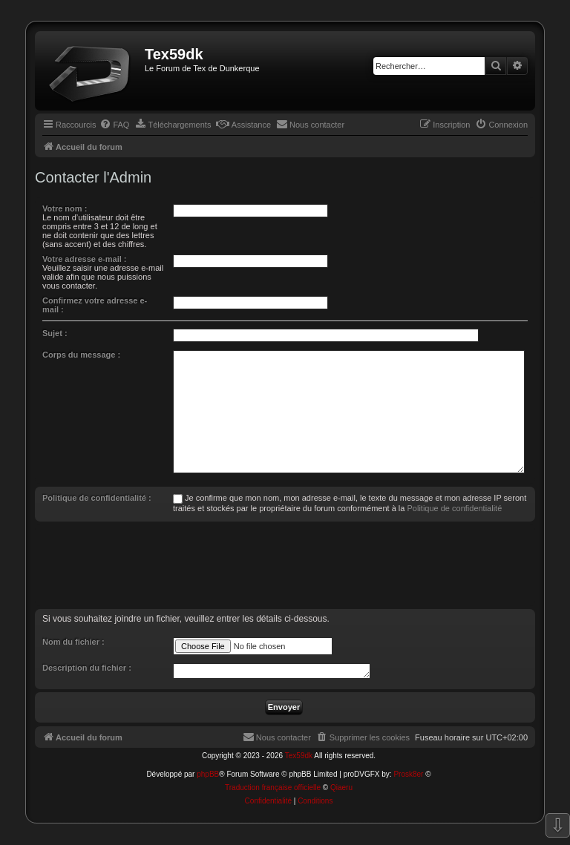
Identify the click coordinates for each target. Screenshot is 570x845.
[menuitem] (114, 125)
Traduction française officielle (273, 787)
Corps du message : (81, 354)
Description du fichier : (86, 667)
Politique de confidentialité (454, 508)
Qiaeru (341, 787)
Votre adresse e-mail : (84, 258)
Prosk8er (408, 774)
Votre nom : (64, 208)
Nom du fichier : (73, 641)
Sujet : (55, 333)
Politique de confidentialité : (96, 497)
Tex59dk (298, 756)
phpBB (208, 774)
